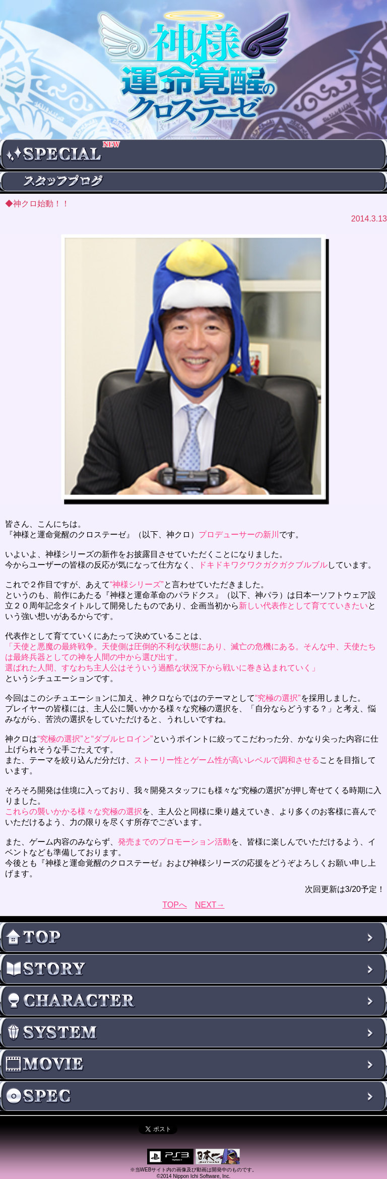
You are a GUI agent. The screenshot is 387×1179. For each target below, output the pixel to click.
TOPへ (174, 905)
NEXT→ (210, 905)
